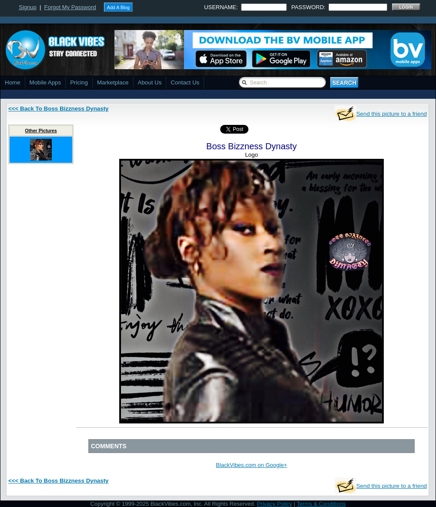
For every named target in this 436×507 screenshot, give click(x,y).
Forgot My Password (70, 7)
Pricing (79, 82)
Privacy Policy (274, 503)
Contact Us (185, 82)
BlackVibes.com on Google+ (251, 465)
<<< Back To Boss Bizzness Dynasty (58, 108)
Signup (27, 7)
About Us (150, 82)
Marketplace (113, 82)
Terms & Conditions (321, 503)
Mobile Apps (45, 82)
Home (12, 82)
